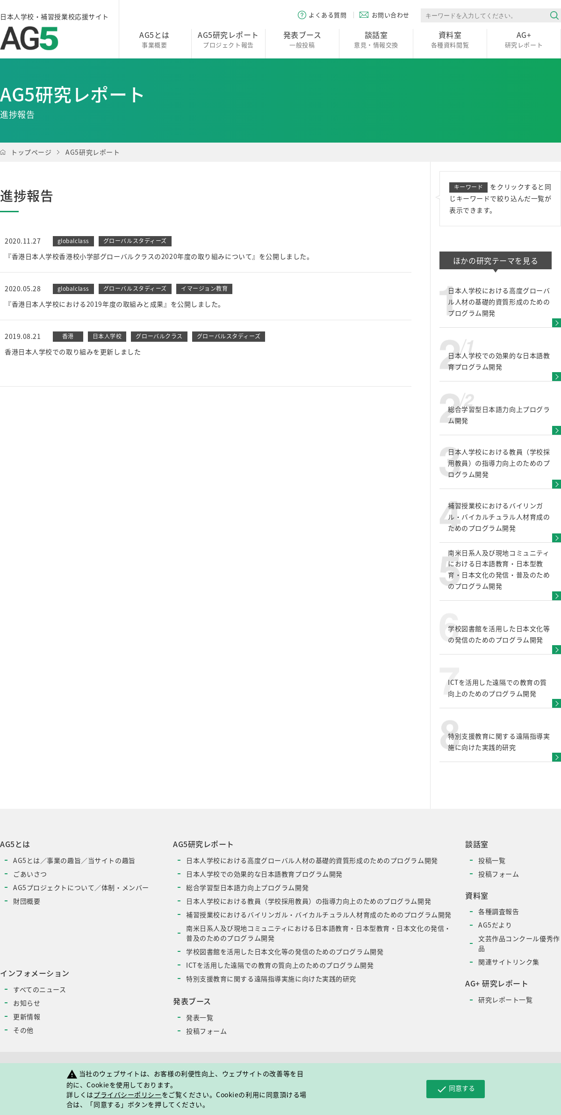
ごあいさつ (30, 873)
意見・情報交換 (376, 39)
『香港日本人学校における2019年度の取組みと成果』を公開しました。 (115, 304)
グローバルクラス (159, 336)
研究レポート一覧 (505, 999)
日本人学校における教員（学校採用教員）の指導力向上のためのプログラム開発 (308, 901)
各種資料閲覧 (450, 39)
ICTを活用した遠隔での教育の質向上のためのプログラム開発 (280, 965)
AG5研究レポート (92, 152)
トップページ (31, 152)
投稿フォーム (206, 1031)
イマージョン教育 (204, 288)
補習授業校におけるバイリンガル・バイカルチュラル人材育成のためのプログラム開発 (319, 914)
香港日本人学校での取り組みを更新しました (73, 351)
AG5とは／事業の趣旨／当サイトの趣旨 (74, 860)
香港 (68, 336)
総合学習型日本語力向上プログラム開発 (247, 887)
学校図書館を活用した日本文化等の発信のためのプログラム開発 (284, 951)
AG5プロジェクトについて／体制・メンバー (81, 887)
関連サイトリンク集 (508, 961)
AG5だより (495, 924)
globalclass (73, 241)
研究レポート (524, 39)
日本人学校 (107, 336)
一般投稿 (302, 39)
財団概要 (26, 901)
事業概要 (154, 39)
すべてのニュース (39, 989)
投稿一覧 (491, 860)
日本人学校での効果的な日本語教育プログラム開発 (264, 873)
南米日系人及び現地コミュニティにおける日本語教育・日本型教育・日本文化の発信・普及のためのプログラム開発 (318, 932)
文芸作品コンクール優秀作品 (519, 943)
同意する (455, 1088)
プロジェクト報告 (228, 39)
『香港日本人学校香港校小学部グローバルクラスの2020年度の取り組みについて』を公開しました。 (159, 256)
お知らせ (26, 1002)
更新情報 (26, 1016)
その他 (23, 1030)
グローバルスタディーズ (135, 241)
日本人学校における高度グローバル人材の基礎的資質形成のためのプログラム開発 (312, 860)
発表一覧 (199, 1017)
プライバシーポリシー (128, 1094)
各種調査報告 (498, 911)
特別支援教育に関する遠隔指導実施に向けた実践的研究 (271, 978)
